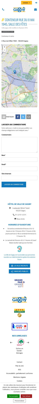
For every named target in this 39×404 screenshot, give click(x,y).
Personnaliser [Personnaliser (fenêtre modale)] (19, 401)
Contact (19, 362)
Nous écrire (19, 219)
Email (4, 164)
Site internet (6, 174)
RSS (19, 369)
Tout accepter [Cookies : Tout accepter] (13, 396)
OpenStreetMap (34, 106)
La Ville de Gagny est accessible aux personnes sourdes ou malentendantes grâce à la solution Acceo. (19, 257)
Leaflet (28, 106)
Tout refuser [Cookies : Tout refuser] (26, 396)
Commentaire (6, 135)
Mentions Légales (19, 377)
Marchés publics (20, 271)
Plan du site (19, 365)
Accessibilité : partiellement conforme (19, 373)
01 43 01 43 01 (19, 214)
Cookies (19, 381)
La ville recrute (20, 266)
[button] (14, 72)
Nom (3, 155)
